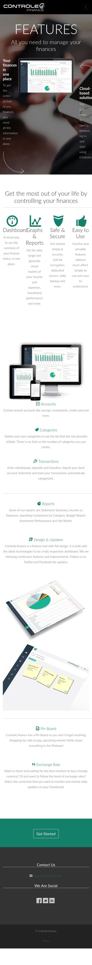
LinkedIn (52, 900)
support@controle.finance (47, 875)
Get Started (46, 833)
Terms (46, 941)
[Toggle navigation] (86, 7)
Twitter (45, 900)
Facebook (39, 900)
